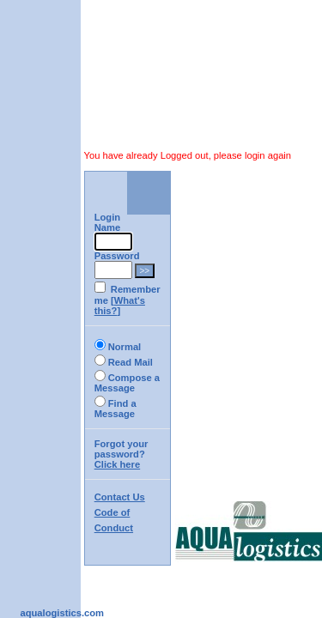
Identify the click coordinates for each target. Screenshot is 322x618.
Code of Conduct (62, 400)
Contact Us (45, 385)
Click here (188, 358)
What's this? (172, 251)
